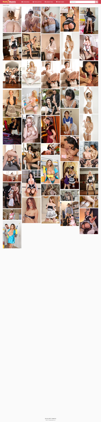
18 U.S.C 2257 (48, 418)
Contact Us (54, 418)
